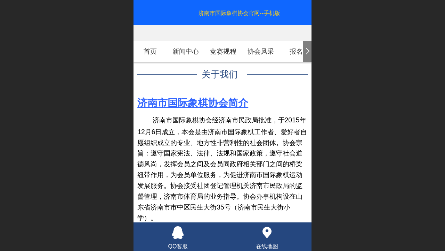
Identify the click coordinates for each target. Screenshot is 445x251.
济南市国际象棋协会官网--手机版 (239, 13)
